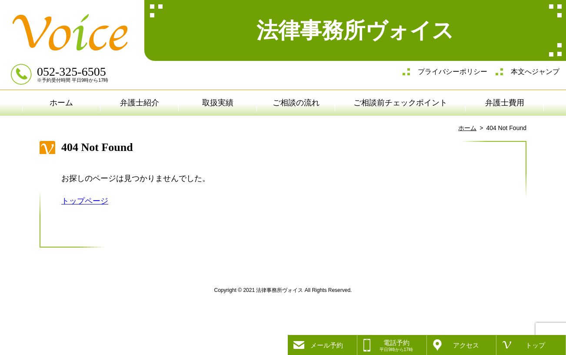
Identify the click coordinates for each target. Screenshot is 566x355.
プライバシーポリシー (452, 71)
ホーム (61, 102)
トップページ (84, 201)
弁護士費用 (504, 102)
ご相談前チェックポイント (400, 102)
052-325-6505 (71, 71)
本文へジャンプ (535, 71)
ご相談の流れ (296, 102)
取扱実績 (217, 102)
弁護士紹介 (139, 102)
